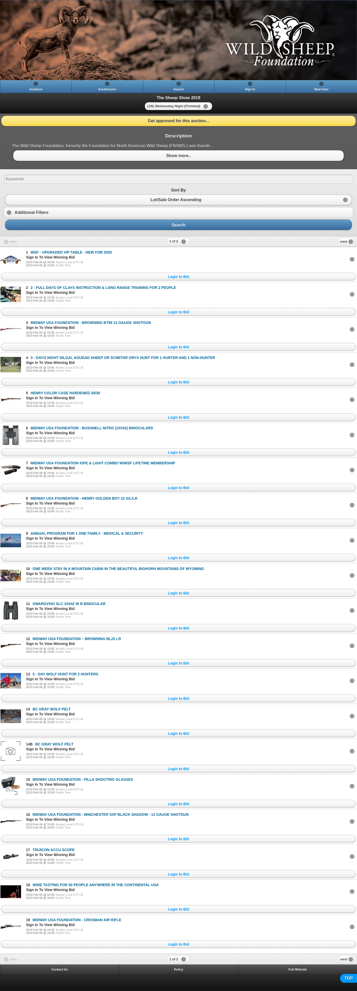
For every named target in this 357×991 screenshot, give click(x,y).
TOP (348, 978)
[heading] (178, 40)
